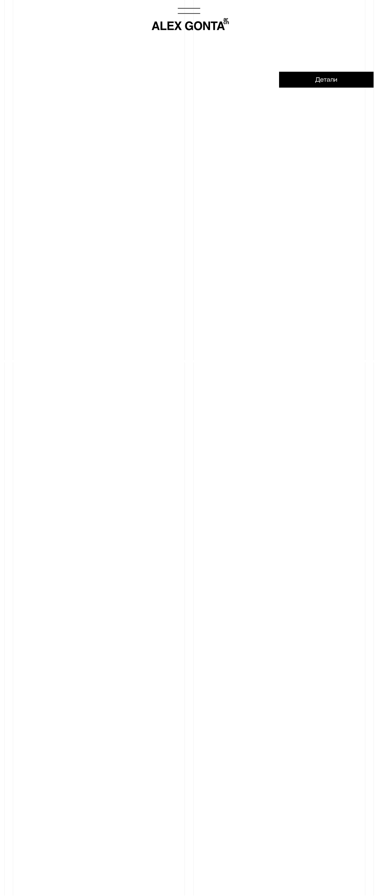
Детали (326, 80)
